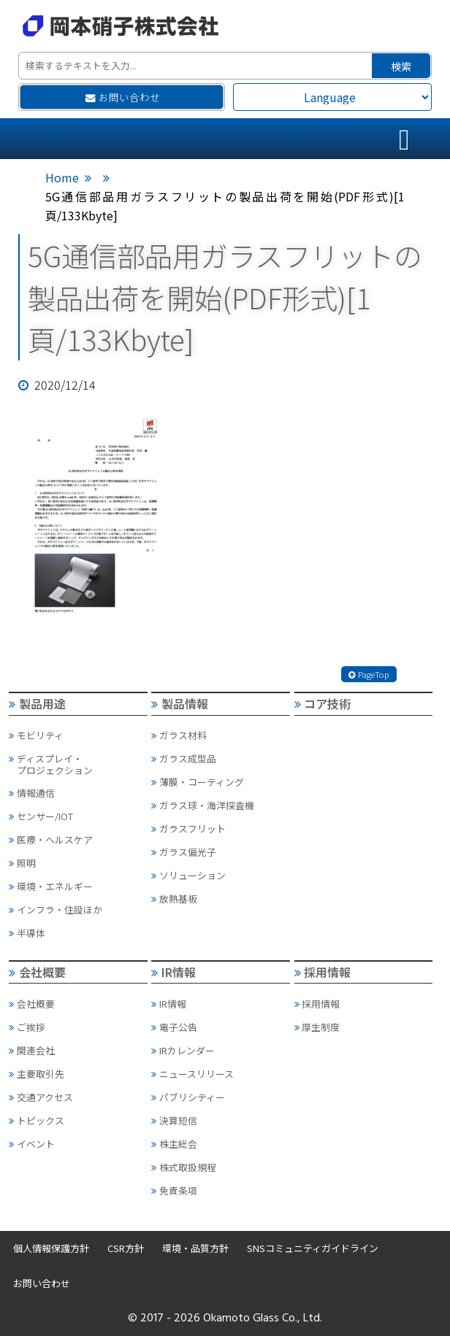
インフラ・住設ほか (55, 909)
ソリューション (188, 875)
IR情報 (173, 972)
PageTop (368, 674)
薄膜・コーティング (197, 782)
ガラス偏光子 (183, 852)
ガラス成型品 (183, 758)
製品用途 (37, 703)
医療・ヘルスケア (51, 839)
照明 (22, 863)
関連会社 (32, 1050)
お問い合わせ (122, 97)
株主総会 (174, 1144)
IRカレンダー (183, 1050)
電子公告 (174, 1027)
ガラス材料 (179, 735)
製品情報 (179, 703)
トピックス (36, 1120)
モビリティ (36, 735)
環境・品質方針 (195, 1248)
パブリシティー (188, 1097)
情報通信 (32, 793)
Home (62, 177)
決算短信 (174, 1120)
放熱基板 (174, 899)
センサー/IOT (41, 816)
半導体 (27, 933)
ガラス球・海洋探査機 (202, 805)
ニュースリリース (192, 1074)
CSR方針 (125, 1248)
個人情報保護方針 (51, 1248)
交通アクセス (41, 1097)
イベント (32, 1144)
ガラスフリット (188, 828)
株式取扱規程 (183, 1167)
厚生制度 (317, 1027)
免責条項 (174, 1190)
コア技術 (322, 703)
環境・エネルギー (51, 886)
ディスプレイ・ (77, 764)
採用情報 (322, 972)
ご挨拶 (27, 1027)
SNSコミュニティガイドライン (312, 1248)
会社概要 (37, 972)
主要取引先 (36, 1074)
